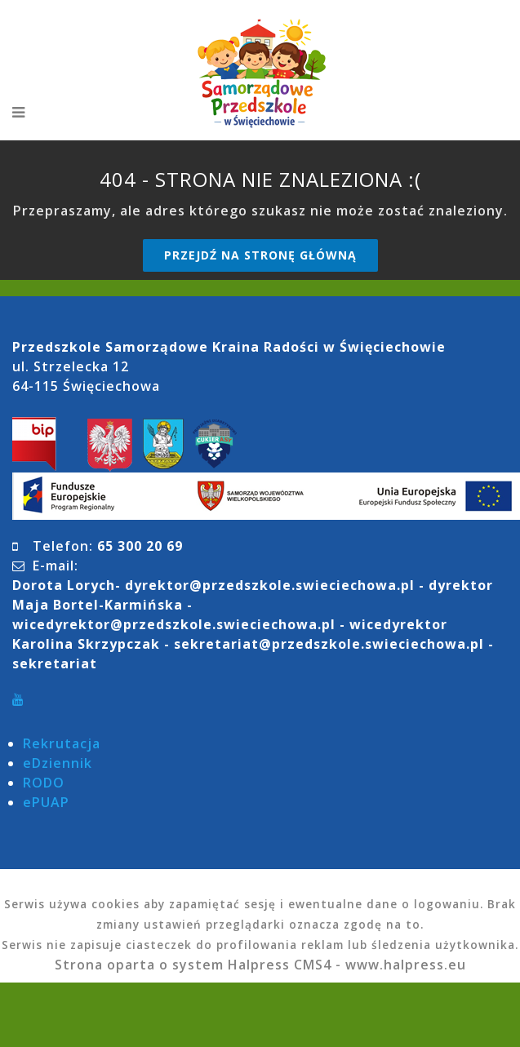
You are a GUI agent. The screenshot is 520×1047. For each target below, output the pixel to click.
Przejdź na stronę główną (260, 255)
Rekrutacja (61, 743)
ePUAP (46, 802)
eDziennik (57, 763)
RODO (43, 783)
